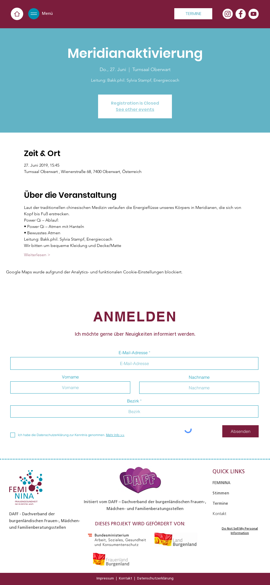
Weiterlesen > (37, 254)
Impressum (105, 578)
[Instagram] (228, 14)
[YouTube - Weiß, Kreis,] (253, 14)
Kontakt (125, 578)
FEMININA (221, 482)
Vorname (70, 377)
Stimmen (221, 493)
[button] (33, 13)
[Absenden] (240, 431)
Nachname (199, 377)
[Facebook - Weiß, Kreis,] (240, 14)
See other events (135, 109)
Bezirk (133, 401)
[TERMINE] (193, 13)
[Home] (17, 14)
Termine (220, 503)
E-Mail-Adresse (133, 352)
